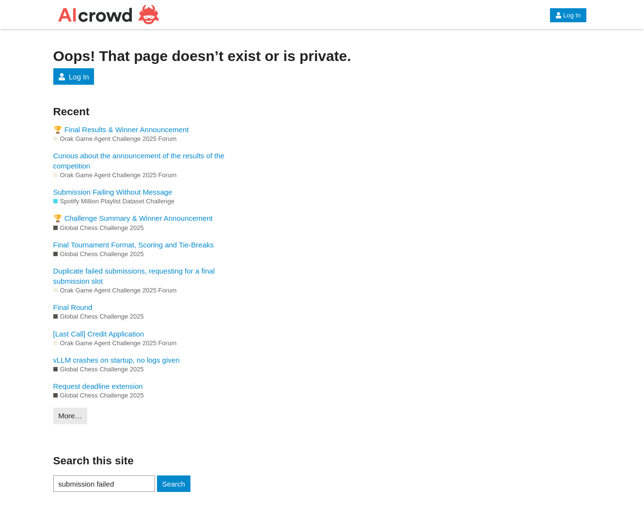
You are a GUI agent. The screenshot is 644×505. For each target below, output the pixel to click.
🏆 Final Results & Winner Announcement (121, 129)
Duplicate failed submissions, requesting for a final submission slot (134, 276)
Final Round (73, 307)
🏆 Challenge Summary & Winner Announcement (133, 218)
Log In (568, 15)
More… (70, 416)
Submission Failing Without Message (113, 192)
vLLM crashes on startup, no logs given (116, 360)
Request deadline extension (98, 386)
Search (173, 484)
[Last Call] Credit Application (98, 334)
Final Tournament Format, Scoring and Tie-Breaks (133, 245)
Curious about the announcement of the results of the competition (139, 161)
